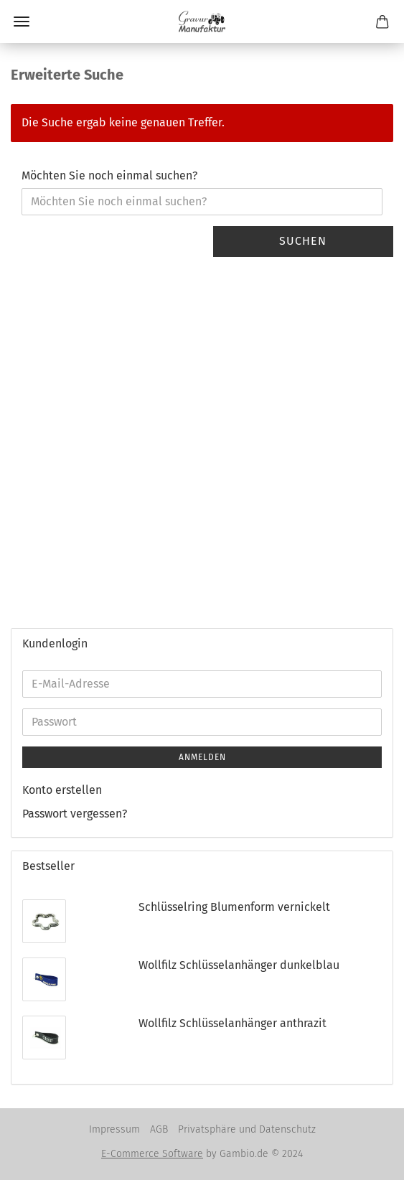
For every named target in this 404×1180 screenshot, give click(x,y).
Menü (21, 21)
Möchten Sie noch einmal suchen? (109, 175)
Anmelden (202, 757)
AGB (159, 1129)
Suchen (303, 241)
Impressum (114, 1129)
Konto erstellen (62, 790)
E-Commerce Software (152, 1154)
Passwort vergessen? (74, 813)
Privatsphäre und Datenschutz (247, 1129)
